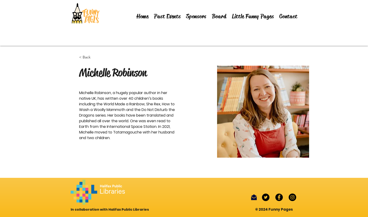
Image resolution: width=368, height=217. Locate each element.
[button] (167, 16)
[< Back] (88, 57)
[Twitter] (265, 197)
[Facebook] (279, 197)
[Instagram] (292, 197)
